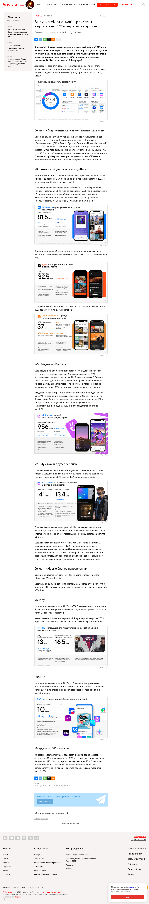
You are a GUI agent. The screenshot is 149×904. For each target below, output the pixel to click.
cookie (131, 887)
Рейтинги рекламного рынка (45, 874)
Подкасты (70, 865)
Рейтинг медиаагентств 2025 (77, 855)
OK (127, 897)
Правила (44, 818)
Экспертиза (39, 867)
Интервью (38, 855)
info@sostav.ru (140, 837)
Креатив (6, 863)
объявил (51, 47)
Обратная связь (33, 887)
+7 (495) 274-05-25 (138, 840)
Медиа (5, 859)
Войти (37, 818)
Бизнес (5, 870)
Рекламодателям (18, 887)
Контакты (6, 887)
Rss (42, 887)
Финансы (13, 17)
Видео (68, 869)
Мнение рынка (40, 870)
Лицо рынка (39, 859)
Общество (7, 874)
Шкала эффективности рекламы (47, 863)
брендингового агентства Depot (52, 892)
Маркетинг (7, 867)
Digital (5, 855)
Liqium (18, 897)
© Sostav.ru (7, 892)
